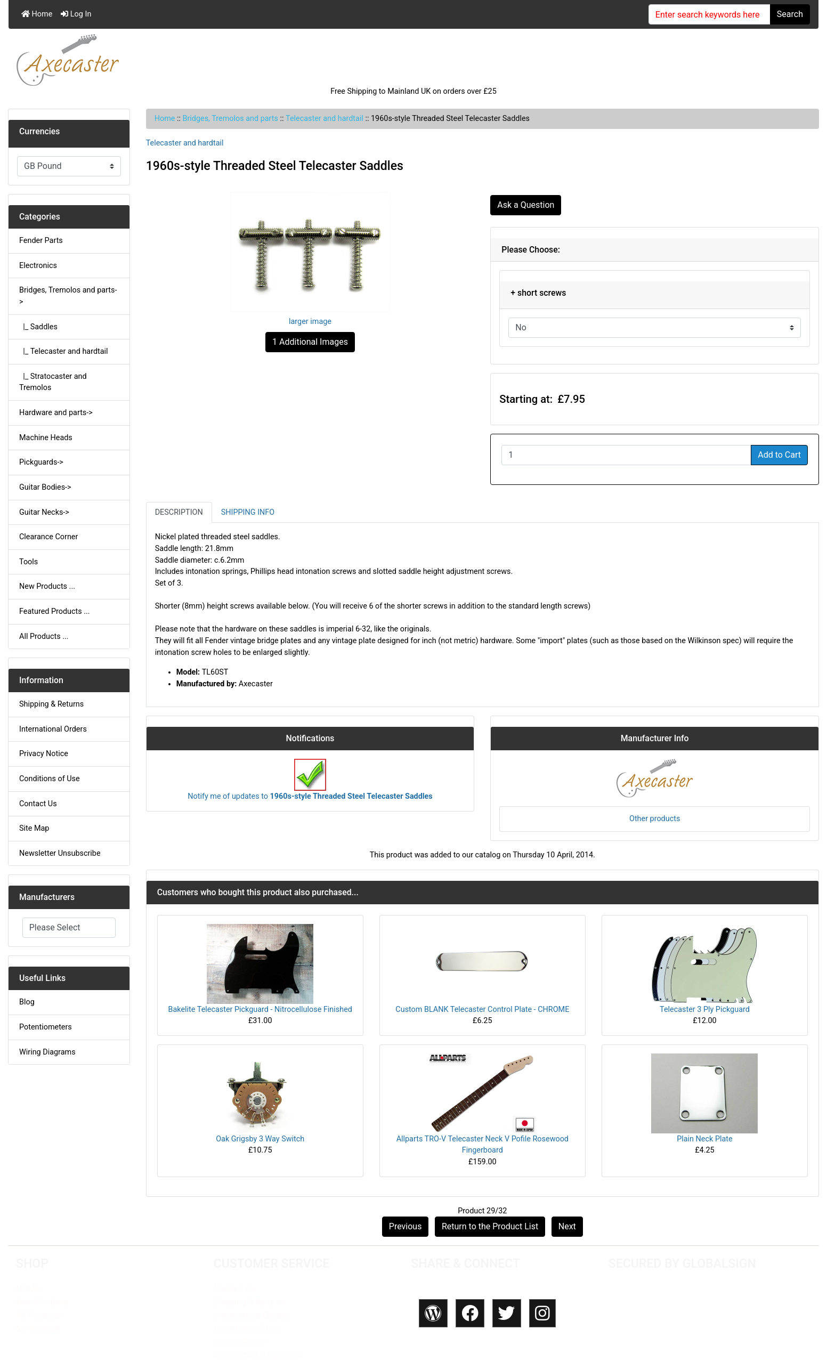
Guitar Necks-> (44, 512)
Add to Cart (779, 455)
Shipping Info (247, 512)
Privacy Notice (43, 753)
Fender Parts (41, 240)
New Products (42, 1302)
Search (790, 14)
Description (179, 512)
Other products (654, 818)
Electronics (38, 265)
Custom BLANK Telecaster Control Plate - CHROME (482, 1009)
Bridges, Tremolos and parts (230, 118)
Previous (405, 1226)
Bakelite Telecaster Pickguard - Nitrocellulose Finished (260, 1009)
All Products (38, 1315)
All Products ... (44, 636)
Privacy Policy (239, 1342)
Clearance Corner (48, 536)
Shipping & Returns (51, 704)
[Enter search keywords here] (709, 14)
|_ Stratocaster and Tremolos (53, 382)
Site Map (34, 828)
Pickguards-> (41, 462)
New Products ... (47, 586)
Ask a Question (525, 205)
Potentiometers (45, 1027)
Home (36, 14)
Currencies (39, 131)
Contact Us (38, 803)
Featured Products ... (54, 611)
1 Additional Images (310, 342)
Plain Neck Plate (704, 1139)
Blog (27, 1002)
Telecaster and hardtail (324, 118)
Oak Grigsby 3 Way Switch (260, 1139)
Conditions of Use (49, 778)
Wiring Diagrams (47, 1052)
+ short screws (538, 293)
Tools (28, 561)
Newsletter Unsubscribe (60, 853)
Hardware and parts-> (56, 412)
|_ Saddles (38, 326)
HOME (28, 1289)
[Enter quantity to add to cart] (626, 455)
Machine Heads (45, 437)
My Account (38, 1329)
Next (567, 1226)
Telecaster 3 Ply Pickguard (705, 1009)
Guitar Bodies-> (45, 487)
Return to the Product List (490, 1226)
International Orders (53, 729)
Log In (76, 14)
